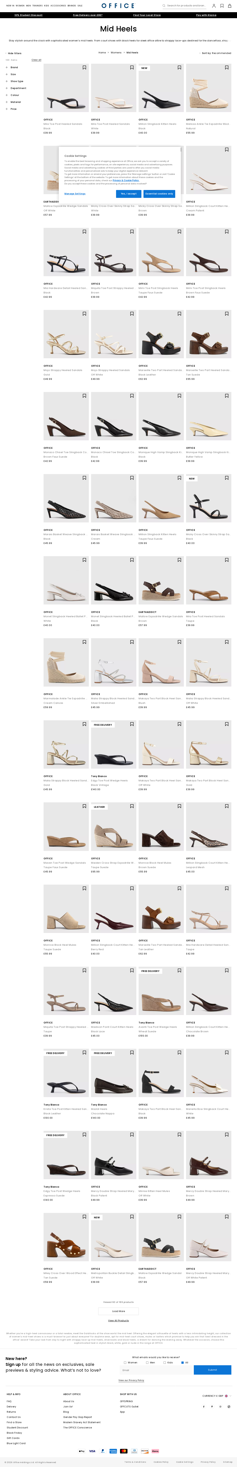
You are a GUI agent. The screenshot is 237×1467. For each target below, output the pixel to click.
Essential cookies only (159, 193)
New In (10, 5)
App (122, 1411)
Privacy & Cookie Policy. (126, 180)
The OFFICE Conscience (77, 1427)
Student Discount (17, 1427)
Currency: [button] (216, 1396)
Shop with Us (128, 1394)
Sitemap (227, 1462)
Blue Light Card (16, 1443)
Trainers (37, 5)
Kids (46, 5)
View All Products (118, 1320)
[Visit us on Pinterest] (212, 1406)
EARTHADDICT (53, 201)
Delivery (11, 1406)
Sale (80, 5)
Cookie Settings (184, 1462)
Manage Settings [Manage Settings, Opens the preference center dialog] (75, 193)
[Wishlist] (219, 5)
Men (28, 5)
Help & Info (14, 1394)
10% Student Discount (28, 15)
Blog (66, 1411)
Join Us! (68, 1406)
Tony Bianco (99, 776)
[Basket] (227, 5)
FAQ (9, 1401)
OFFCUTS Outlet (129, 1406)
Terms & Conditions (135, 1462)
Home (102, 53)
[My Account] (212, 5)
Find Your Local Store (147, 15)
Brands (72, 5)
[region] (120, 175)
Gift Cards (13, 1438)
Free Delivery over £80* (88, 15)
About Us (68, 1401)
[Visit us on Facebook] (203, 1406)
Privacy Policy (208, 1462)
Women (20, 5)
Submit (212, 1369)
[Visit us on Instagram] (220, 1406)
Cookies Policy (161, 1462)
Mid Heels (132, 53)
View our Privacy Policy (131, 1380)
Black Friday (14, 1432)
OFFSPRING (126, 1401)
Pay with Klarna (206, 15)
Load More (118, 1311)
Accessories (58, 5)
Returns (11, 1411)
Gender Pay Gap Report (77, 1417)
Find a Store (14, 1422)
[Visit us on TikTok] (228, 1406)
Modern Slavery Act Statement (81, 1422)
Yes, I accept (129, 193)
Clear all (37, 59)
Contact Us (14, 1417)
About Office (72, 1394)
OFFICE (48, 119)
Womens (116, 53)
